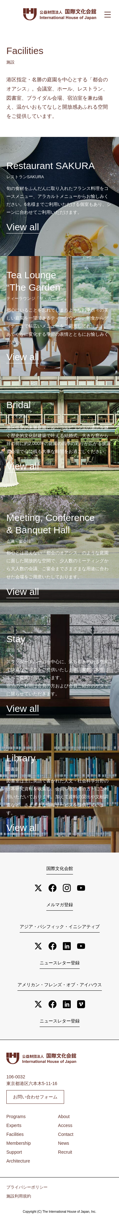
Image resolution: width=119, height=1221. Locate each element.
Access (65, 1125)
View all (22, 227)
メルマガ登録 (59, 904)
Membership (18, 1143)
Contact (65, 1134)
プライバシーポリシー (27, 1187)
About (64, 1116)
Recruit (65, 1152)
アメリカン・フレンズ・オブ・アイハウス (59, 984)
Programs (16, 1116)
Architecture (18, 1161)
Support (14, 1152)
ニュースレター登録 (60, 962)
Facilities (14, 1134)
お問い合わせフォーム (35, 1096)
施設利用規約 (18, 1196)
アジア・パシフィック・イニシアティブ (60, 926)
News (63, 1143)
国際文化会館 (59, 868)
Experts (13, 1125)
